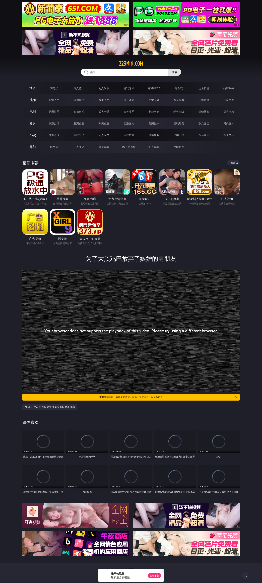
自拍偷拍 (79, 100)
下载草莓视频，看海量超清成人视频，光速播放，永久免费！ (168, 397)
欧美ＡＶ (104, 100)
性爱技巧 (228, 135)
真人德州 (79, 88)
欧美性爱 (128, 111)
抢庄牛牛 (228, 88)
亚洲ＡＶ (54, 100)
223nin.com (131, 63)
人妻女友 (104, 135)
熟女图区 (204, 123)
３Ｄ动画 (128, 100)
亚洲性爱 (54, 111)
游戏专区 (128, 88)
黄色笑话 (204, 135)
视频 (32, 100)
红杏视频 (154, 147)
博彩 (32, 88)
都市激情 (54, 135)
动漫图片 (128, 123)
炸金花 (179, 88)
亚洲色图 (79, 123)
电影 (32, 111)
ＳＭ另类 (228, 100)
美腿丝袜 (154, 123)
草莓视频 (104, 147)
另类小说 (178, 135)
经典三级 (178, 111)
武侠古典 (128, 135)
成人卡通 (104, 111)
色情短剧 (178, 147)
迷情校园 (154, 135)
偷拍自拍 (79, 111)
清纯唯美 (178, 123)
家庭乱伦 (79, 135)
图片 (32, 123)
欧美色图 (104, 123)
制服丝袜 (154, 111)
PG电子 (53, 88)
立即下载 (154, 575)
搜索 (174, 72)
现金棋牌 (204, 88)
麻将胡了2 (154, 88)
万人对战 (104, 88)
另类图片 (228, 123)
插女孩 (54, 147)
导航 (32, 146)
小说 (32, 135)
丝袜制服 (178, 100)
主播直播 (204, 100)
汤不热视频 (129, 147)
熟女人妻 (154, 100)
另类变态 (228, 111)
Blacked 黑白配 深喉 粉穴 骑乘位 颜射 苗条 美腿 (50, 407)
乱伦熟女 (204, 111)
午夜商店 (79, 147)
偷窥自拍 (54, 123)
